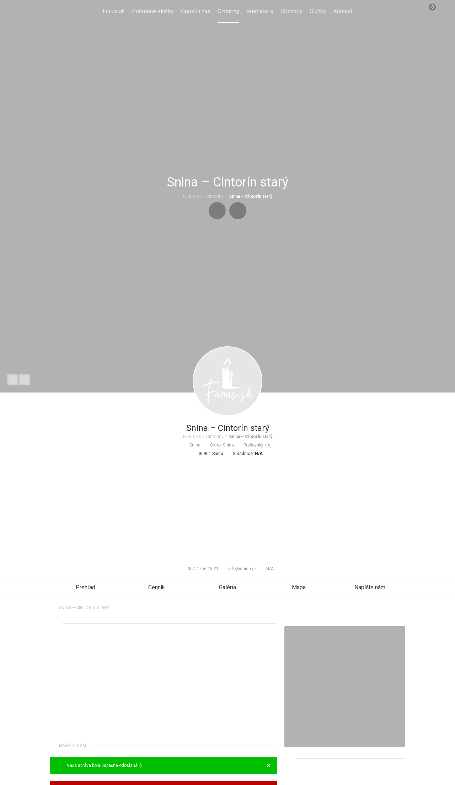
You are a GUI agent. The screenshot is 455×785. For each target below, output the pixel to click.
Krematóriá (259, 11)
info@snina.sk (239, 568)
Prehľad (85, 587)
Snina (191, 445)
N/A (267, 568)
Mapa (299, 587)
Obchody (291, 11)
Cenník (156, 587)
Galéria (227, 587)
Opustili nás (195, 11)
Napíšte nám (369, 587)
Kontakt (342, 11)
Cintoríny (228, 11)
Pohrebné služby (153, 11)
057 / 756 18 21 (200, 568)
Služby (318, 11)
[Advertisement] (227, 509)
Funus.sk (114, 11)
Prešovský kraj (254, 445)
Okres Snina (219, 445)
